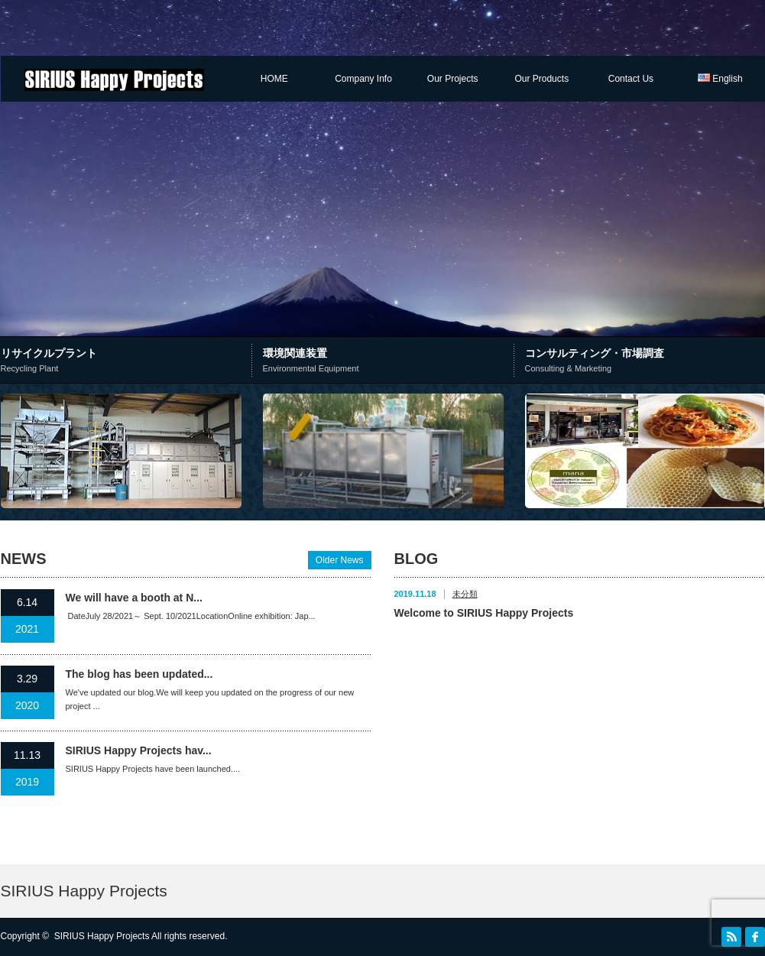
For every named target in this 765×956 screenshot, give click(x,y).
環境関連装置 (386, 361)
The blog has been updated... (139, 674)
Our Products (541, 78)
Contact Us (630, 78)
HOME (274, 78)
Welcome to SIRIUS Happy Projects (484, 613)
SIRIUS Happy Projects (84, 890)
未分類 (465, 593)
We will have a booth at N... (134, 597)
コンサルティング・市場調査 (644, 361)
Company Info (363, 78)
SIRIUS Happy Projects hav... (139, 750)
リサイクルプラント (128, 361)
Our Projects (452, 78)
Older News (340, 560)
